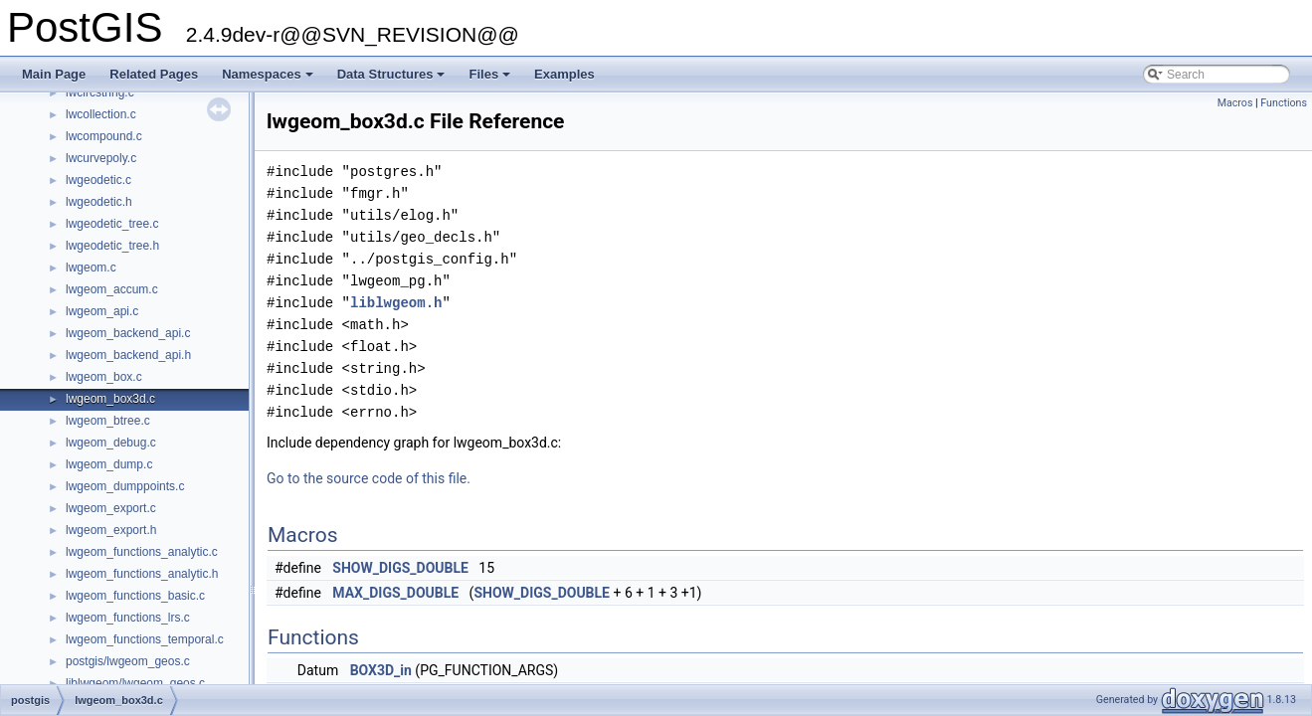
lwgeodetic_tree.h (112, 246)
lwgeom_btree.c (108, 421)
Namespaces (269, 79)
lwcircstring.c (100, 92)
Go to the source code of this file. (368, 478)
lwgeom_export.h (111, 530)
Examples (564, 74)
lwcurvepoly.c (101, 158)
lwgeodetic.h (99, 202)
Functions (1283, 102)
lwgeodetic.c (98, 180)
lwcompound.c (104, 136)
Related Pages (153, 74)
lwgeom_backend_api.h (128, 355)
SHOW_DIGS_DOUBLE (400, 568)
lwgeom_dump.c (109, 464)
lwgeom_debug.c (111, 442)
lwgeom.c (91, 267)
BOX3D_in (381, 670)
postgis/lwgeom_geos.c (128, 661)
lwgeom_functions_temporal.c (145, 639)
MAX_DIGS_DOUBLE (395, 593)
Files (491, 79)
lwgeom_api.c (102, 311)
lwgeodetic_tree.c (112, 224)
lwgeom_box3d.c (110, 399)
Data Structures (393, 79)
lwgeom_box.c (104, 377)
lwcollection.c (101, 114)
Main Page (54, 74)
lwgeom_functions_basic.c (135, 596)
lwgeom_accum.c (112, 289)
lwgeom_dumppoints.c (125, 486)
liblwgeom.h (396, 302)
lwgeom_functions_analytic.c (142, 552)
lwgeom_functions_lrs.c (128, 618)
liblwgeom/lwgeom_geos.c (135, 683)
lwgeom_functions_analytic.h (142, 574)
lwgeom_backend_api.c (128, 333)
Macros (1235, 102)
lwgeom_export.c (111, 508)
